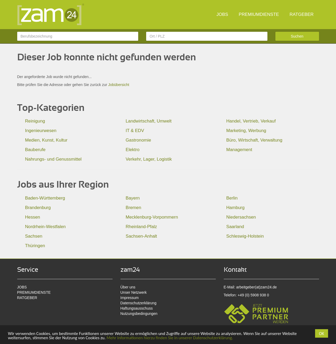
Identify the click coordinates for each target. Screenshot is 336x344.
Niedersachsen (241, 217)
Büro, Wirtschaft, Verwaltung (254, 140)
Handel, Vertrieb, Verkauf (251, 121)
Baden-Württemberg (45, 198)
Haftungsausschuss (136, 308)
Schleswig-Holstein (245, 236)
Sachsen (33, 236)
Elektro (133, 149)
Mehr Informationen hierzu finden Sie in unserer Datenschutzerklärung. (175, 338)
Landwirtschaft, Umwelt (149, 121)
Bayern (133, 198)
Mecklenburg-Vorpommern (152, 217)
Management (239, 149)
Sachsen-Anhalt (141, 236)
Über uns (128, 287)
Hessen (32, 217)
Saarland (235, 226)
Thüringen (35, 245)
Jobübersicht (118, 85)
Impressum (129, 298)
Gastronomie (138, 140)
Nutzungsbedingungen (139, 313)
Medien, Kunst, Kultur (46, 140)
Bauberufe (35, 149)
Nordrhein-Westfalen (45, 226)
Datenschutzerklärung (138, 303)
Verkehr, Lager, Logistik (149, 159)
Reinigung (35, 121)
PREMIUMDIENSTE (259, 14)
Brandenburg (38, 207)
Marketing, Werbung (246, 130)
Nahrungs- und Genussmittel (53, 159)
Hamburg (235, 207)
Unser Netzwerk (133, 292)
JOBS (222, 14)
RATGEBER (301, 14)
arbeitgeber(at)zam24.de (256, 287)
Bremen (133, 207)
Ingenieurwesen (41, 130)
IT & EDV (135, 130)
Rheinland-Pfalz (141, 226)
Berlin (232, 198)
